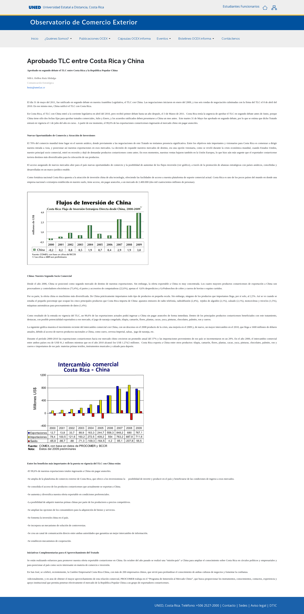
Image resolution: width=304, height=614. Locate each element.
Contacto (229, 605)
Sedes (243, 605)
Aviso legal (258, 605)
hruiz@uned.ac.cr (36, 87)
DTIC (273, 605)
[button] (231, 6)
